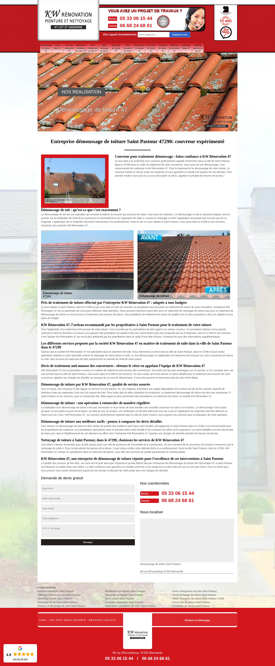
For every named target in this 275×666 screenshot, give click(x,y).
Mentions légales (102, 620)
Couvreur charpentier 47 (69, 48)
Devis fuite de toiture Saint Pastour (191, 601)
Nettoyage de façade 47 (116, 48)
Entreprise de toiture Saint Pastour (191, 605)
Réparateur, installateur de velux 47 (81, 48)
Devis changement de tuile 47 (92, 48)
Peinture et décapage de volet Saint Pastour (62, 605)
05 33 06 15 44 (136, 18)
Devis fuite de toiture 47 (150, 48)
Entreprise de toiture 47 (162, 48)
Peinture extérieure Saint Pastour (56, 590)
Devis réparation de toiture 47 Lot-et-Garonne (127, 48)
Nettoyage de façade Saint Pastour (124, 594)
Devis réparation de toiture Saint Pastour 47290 (198, 598)
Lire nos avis (20, 659)
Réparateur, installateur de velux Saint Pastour (130, 605)
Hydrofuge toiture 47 (186, 46)
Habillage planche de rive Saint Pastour (59, 594)
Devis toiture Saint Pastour (119, 598)
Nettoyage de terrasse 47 (174, 48)
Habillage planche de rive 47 (198, 48)
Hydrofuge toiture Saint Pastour (55, 598)
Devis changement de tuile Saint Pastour (194, 590)
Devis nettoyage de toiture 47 (104, 48)
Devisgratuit (164, 21)
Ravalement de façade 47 (139, 48)
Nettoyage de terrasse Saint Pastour (57, 601)
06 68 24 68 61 (136, 25)
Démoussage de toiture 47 (46, 48)
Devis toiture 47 (57, 46)
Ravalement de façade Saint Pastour (125, 590)
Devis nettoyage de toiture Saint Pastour (194, 594)
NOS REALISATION (81, 91)
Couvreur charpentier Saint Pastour (124, 601)
